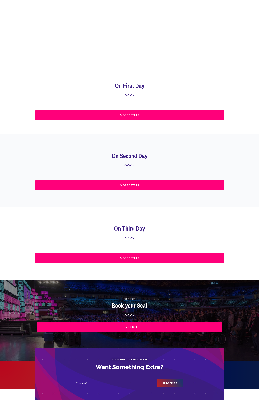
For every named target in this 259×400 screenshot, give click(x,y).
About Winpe (199, 9)
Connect (215, 9)
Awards (157, 9)
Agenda (169, 9)
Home (146, 9)
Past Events (183, 9)
